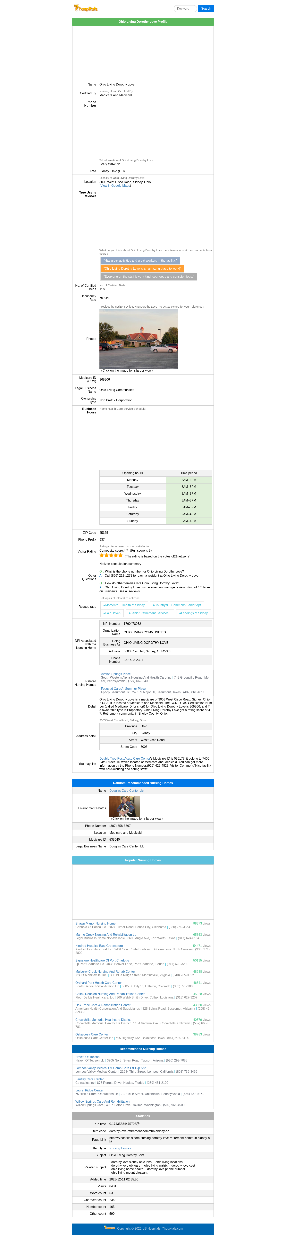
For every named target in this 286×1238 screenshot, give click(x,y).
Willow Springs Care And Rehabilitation (102, 1101)
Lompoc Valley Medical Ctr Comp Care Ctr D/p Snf (110, 1068)
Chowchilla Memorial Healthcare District (103, 1019)
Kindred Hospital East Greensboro (99, 945)
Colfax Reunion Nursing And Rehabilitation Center (110, 994)
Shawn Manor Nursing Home (95, 923)
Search (206, 8)
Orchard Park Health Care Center (98, 982)
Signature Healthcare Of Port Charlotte (102, 960)
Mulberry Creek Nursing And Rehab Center (105, 971)
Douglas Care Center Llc (126, 790)
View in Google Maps (115, 185)
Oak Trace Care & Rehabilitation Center (102, 1005)
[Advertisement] (143, 53)
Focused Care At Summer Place (123, 688)
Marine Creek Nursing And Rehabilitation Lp (105, 934)
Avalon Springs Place (116, 674)
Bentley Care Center (89, 1079)
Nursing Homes (120, 1148)
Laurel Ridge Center (89, 1090)
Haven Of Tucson (87, 1057)
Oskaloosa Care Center (91, 1034)
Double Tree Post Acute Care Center (124, 758)
